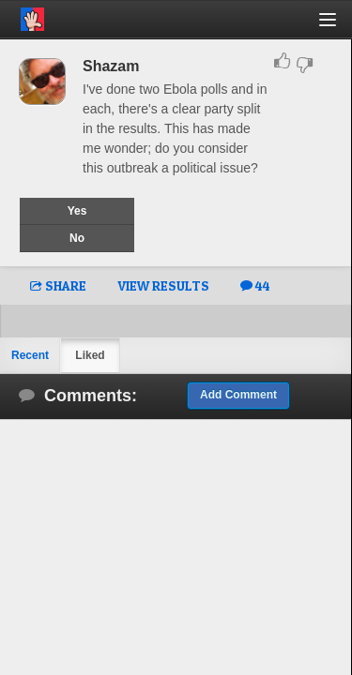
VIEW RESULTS (163, 285)
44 (255, 285)
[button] (338, 26)
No (76, 238)
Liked (89, 355)
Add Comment (238, 394)
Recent (30, 355)
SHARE (58, 285)
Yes (77, 211)
